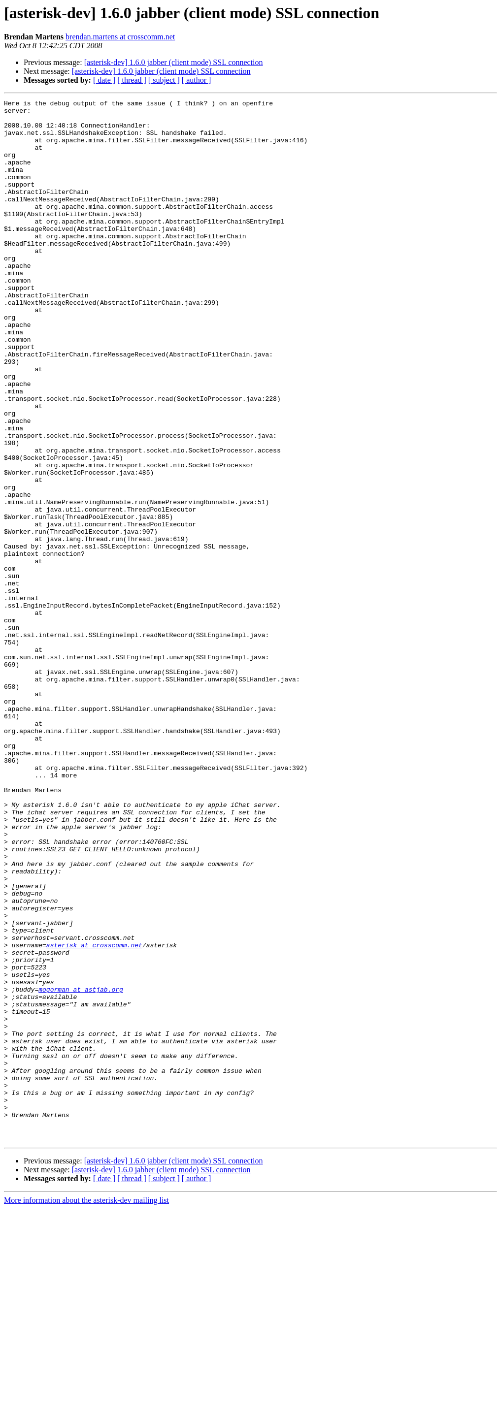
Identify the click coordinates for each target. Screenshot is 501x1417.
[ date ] (104, 80)
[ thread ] (131, 80)
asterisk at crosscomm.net (94, 1114)
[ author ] (196, 80)
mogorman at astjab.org (80, 1167)
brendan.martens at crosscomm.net (120, 36)
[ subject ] (164, 80)
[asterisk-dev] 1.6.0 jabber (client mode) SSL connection (173, 62)
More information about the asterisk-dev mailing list (86, 1408)
